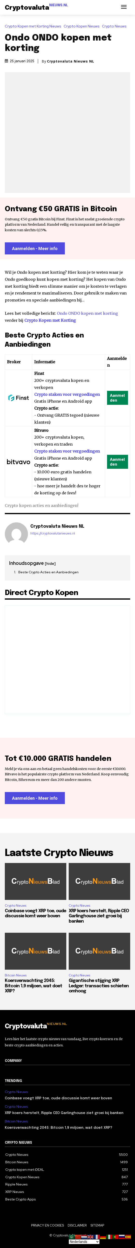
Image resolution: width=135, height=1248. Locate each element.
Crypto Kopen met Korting (50, 320)
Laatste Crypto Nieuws (59, 853)
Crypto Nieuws (115, 26)
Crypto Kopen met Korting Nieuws (34, 26)
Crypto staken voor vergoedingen (67, 394)
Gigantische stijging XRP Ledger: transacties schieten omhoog (99, 986)
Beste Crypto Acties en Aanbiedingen (48, 572)
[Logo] (36, 8)
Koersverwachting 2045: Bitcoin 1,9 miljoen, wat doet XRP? (33, 986)
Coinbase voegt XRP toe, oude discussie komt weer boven (58, 1098)
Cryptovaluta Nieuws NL (70, 61)
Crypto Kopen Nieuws (83, 26)
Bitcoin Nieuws (16, 975)
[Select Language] (84, 1241)
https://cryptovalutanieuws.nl (52, 533)
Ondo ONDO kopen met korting (87, 313)
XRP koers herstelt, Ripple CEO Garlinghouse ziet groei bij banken (99, 916)
